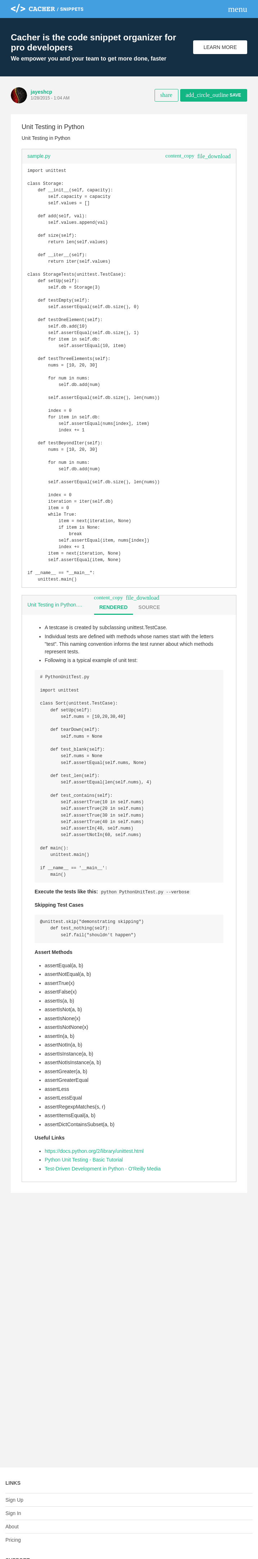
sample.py (38, 156)
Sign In (13, 1513)
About (12, 1526)
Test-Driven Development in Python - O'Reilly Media (103, 1227)
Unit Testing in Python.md (56, 651)
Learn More (220, 47)
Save (213, 95)
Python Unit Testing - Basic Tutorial (84, 1218)
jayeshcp (41, 92)
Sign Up (14, 1500)
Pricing (13, 1540)
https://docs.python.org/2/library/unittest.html (94, 1209)
